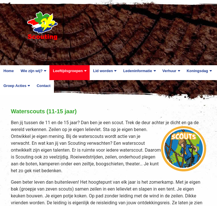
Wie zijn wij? (32, 71)
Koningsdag (197, 71)
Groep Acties (14, 86)
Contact (43, 86)
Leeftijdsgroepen (68, 71)
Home (8, 71)
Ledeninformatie (137, 71)
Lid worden (103, 71)
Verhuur (169, 71)
